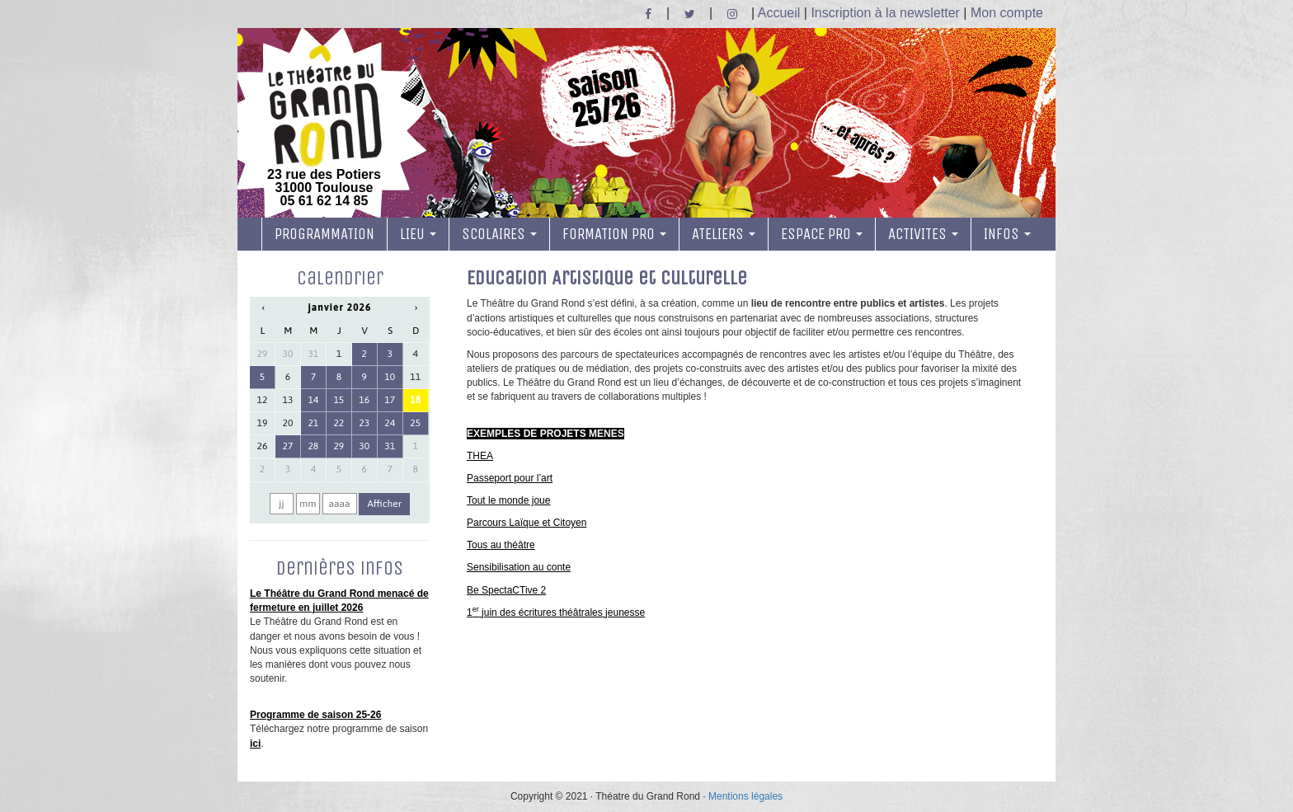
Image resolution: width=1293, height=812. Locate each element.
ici (255, 743)
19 (262, 423)
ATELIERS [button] (723, 234)
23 (364, 423)
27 (288, 446)
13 (288, 400)
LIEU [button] (418, 234)
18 (415, 400)
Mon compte (1007, 13)
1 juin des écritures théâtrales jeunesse (556, 612)
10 (389, 377)
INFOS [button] (1007, 234)
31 (313, 353)
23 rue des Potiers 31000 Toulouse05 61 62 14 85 (324, 126)
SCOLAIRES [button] (499, 234)
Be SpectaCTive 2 (506, 590)
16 (364, 400)
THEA (480, 456)
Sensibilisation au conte (519, 567)
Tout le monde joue (508, 500)
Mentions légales (745, 796)
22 (338, 423)
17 (389, 400)
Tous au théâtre (501, 545)
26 (262, 446)
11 (415, 377)
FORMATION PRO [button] (614, 234)
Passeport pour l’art (509, 478)
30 (288, 353)
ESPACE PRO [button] (822, 234)
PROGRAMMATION (324, 234)
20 (288, 423)
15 (338, 400)
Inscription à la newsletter (885, 13)
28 (313, 446)
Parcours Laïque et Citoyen (526, 522)
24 (389, 423)
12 (262, 400)
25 (415, 423)
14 (313, 400)
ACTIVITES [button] (923, 234)
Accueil (779, 13)
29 (262, 353)
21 (313, 423)
